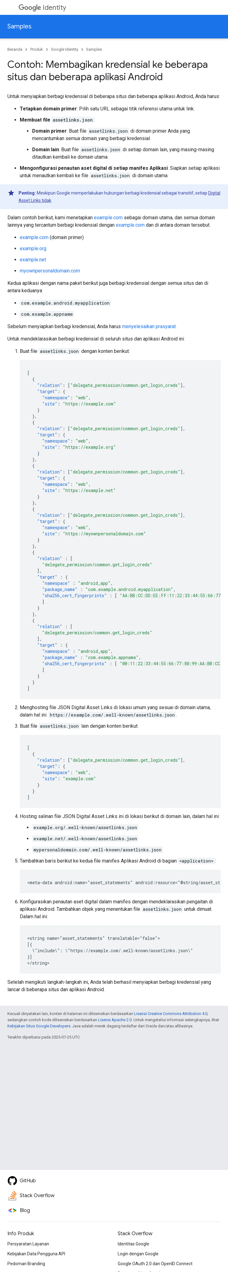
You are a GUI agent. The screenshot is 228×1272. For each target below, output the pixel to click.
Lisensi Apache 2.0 (115, 1019)
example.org (33, 248)
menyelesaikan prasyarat (149, 326)
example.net (33, 260)
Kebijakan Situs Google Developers (38, 1026)
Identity (42, 7)
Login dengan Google (138, 1253)
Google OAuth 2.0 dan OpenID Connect (155, 1263)
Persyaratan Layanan (28, 1243)
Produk (36, 49)
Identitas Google (133, 1243)
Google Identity (64, 49)
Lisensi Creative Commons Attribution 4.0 (170, 1013)
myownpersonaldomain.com (50, 271)
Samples (19, 26)
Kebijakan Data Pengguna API (36, 1253)
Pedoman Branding (26, 1263)
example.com (108, 218)
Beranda (14, 49)
